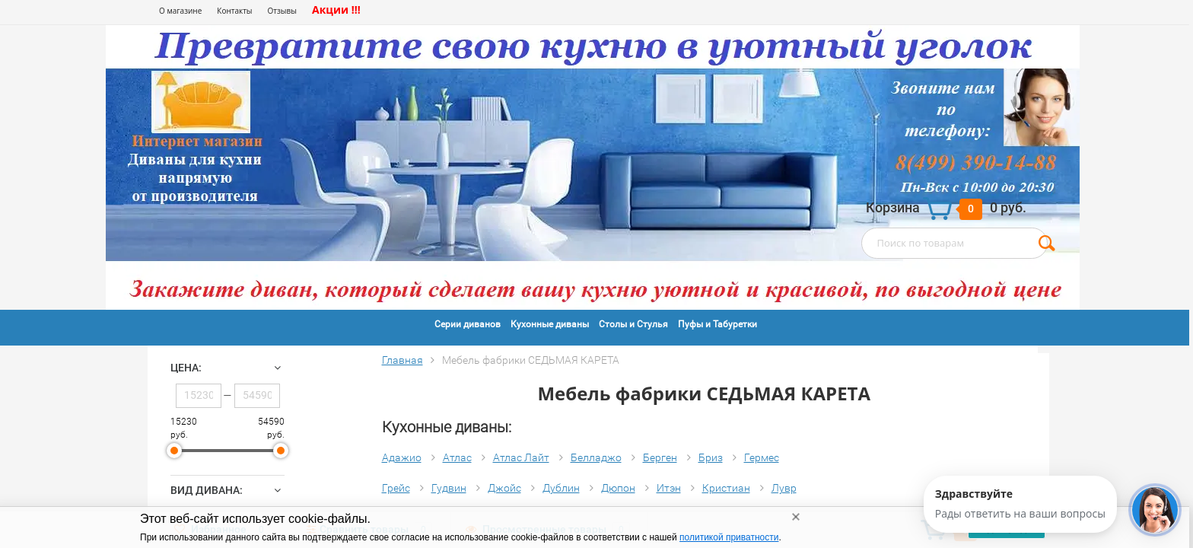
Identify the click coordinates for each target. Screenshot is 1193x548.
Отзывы (282, 10)
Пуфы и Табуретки (717, 324)
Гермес (761, 457)
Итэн (669, 488)
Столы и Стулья (633, 324)
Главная (402, 360)
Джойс (504, 488)
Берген (660, 457)
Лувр (784, 488)
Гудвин (448, 488)
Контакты (234, 10)
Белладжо (596, 457)
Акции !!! (336, 9)
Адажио (402, 457)
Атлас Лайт (521, 457)
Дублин (561, 488)
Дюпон (618, 488)
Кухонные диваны (550, 324)
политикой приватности (728, 537)
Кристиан (726, 488)
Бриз (710, 457)
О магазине (180, 10)
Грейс (396, 488)
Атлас (457, 457)
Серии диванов (467, 324)
